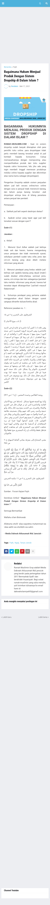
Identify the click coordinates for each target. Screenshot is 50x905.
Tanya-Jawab (25, 543)
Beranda (7, 67)
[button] (3, 3)
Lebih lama (42, 617)
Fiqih (15, 67)
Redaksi (18, 563)
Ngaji (17, 543)
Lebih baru (7, 617)
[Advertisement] (25, 35)
